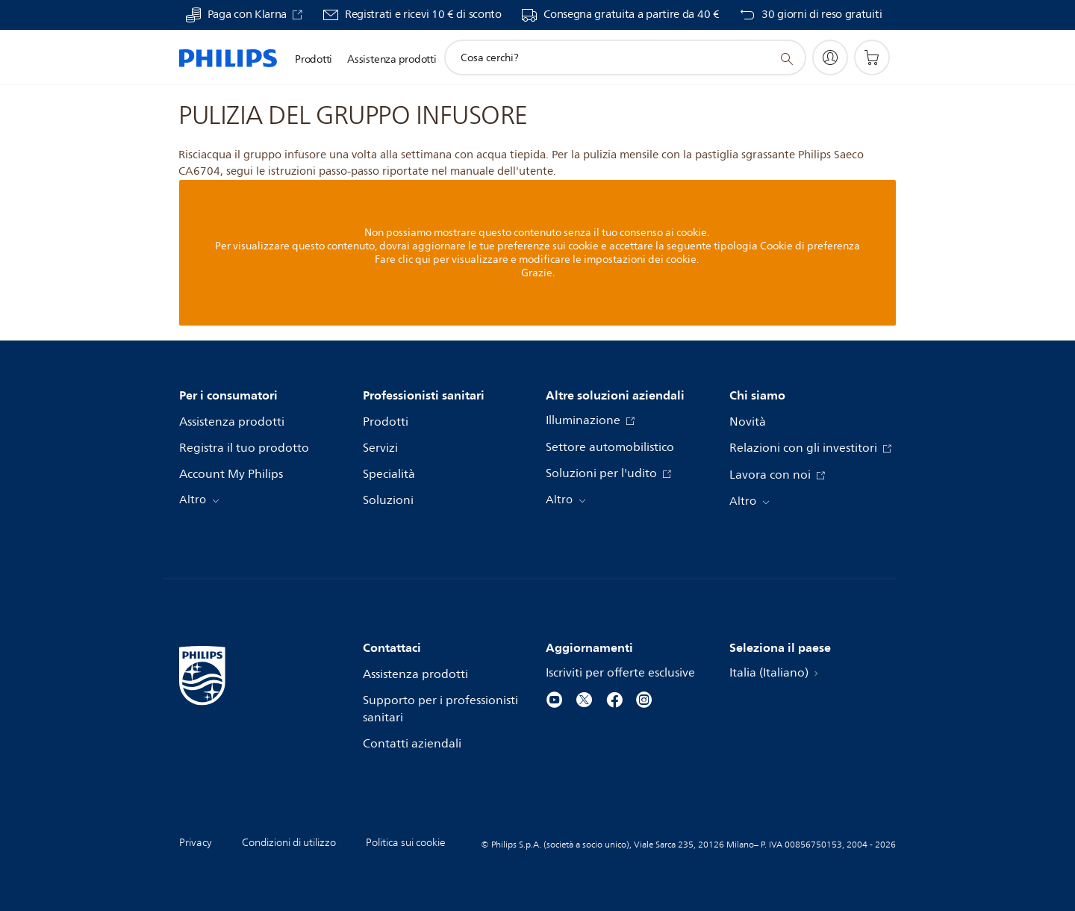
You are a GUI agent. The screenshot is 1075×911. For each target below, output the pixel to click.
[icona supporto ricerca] (786, 58)
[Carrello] (872, 57)
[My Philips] (830, 57)
